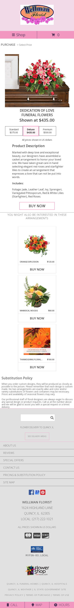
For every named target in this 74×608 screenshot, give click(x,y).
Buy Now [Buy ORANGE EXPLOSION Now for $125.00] (37, 269)
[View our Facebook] (31, 494)
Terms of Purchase (38, 595)
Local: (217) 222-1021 (37, 519)
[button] (37, 549)
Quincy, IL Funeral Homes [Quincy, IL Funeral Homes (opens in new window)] (23, 583)
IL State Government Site (50, 589)
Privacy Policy (14, 595)
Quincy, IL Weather (19, 589)
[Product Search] (37, 417)
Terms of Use (61, 595)
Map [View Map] (37, 605)
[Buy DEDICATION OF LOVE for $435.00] (37, 206)
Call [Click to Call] (12, 605)
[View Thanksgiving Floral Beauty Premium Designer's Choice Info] (37, 341)
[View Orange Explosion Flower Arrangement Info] (37, 243)
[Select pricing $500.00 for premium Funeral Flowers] (47, 131)
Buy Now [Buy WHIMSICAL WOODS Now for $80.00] (37, 318)
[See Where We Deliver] (37, 436)
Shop (18, 34)
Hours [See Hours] (62, 605)
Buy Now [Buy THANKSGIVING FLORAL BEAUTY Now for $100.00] (37, 367)
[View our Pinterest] (42, 494)
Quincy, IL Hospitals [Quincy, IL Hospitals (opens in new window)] (54, 583)
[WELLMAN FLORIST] (37, 23)
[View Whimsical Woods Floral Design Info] (37, 292)
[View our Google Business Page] (37, 494)
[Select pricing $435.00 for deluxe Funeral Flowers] (30, 131)
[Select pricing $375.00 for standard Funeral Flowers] (14, 131)
